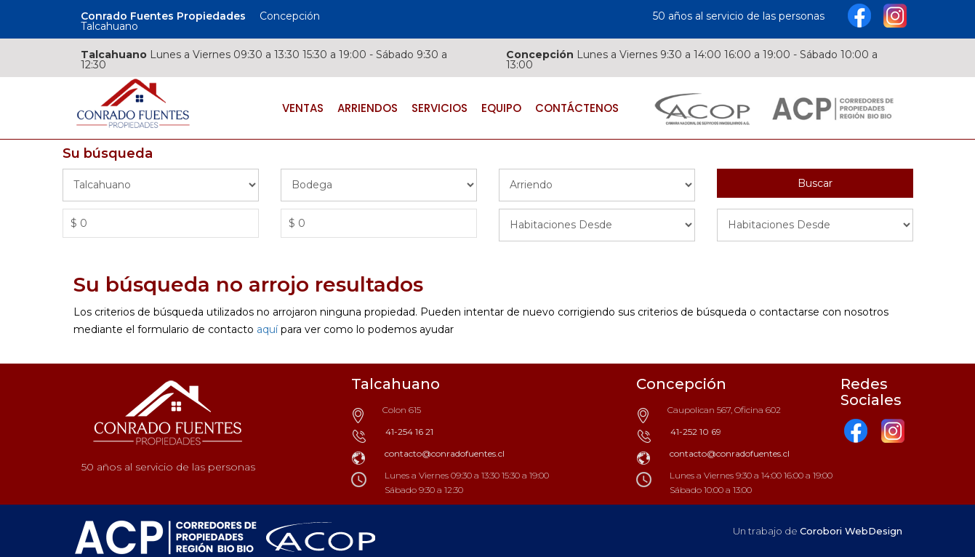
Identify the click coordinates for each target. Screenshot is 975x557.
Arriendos (367, 108)
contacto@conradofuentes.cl (445, 453)
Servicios (440, 108)
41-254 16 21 (409, 431)
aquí (267, 329)
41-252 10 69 (695, 431)
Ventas (303, 108)
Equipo (501, 108)
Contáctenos (577, 108)
